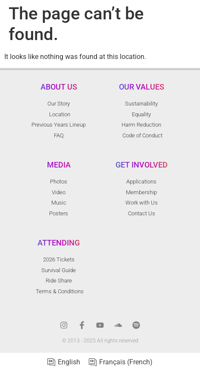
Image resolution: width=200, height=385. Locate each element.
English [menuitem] (69, 362)
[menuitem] (63, 362)
